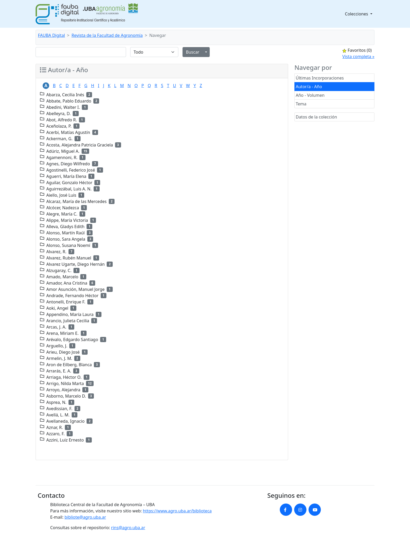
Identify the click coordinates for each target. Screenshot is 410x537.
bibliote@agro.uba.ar (85, 517)
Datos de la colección (316, 117)
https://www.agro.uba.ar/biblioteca (177, 511)
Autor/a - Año (309, 86)
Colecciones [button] (357, 14)
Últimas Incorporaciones (320, 78)
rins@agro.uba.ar (128, 527)
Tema (301, 104)
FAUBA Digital (51, 35)
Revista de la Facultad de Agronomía (107, 35)
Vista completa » (358, 56)
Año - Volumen (310, 95)
